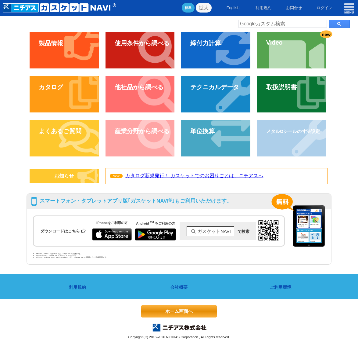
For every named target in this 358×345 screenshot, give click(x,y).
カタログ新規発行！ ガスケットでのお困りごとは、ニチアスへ (194, 175)
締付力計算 (205, 43)
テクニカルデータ (214, 87)
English (233, 8)
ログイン (324, 8)
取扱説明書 (281, 87)
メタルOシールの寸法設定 (293, 131)
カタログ (51, 87)
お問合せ (294, 8)
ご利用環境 (280, 287)
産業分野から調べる (142, 131)
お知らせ (64, 175)
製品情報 (51, 43)
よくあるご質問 (60, 131)
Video (274, 42)
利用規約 (263, 8)
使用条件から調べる (142, 43)
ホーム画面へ (179, 311)
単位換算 (202, 131)
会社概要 (179, 287)
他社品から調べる (139, 87)
